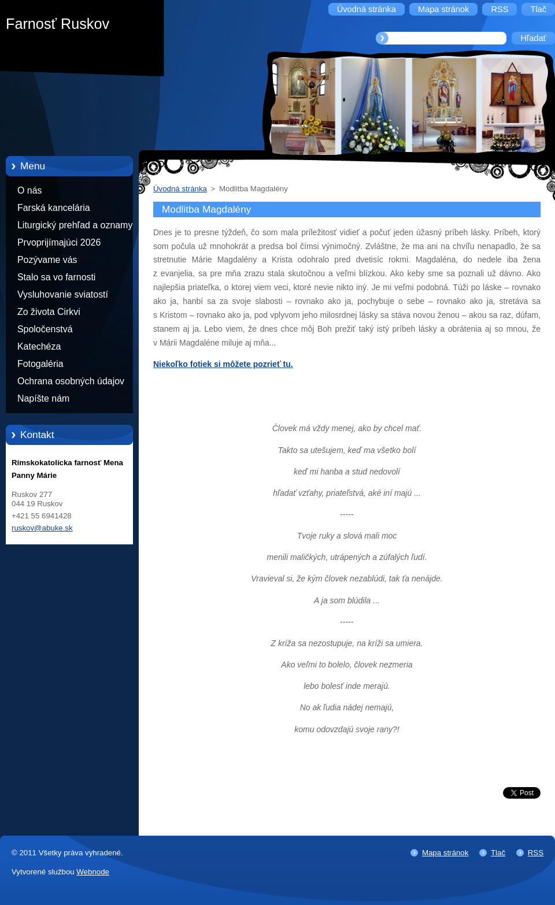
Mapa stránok (445, 852)
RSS (535, 852)
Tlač (498, 852)
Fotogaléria (40, 364)
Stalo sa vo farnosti (56, 277)
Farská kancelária (53, 208)
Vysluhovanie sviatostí (62, 294)
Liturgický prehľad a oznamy (74, 225)
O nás (29, 190)
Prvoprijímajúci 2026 (59, 242)
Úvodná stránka (180, 188)
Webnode (92, 871)
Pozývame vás (47, 260)
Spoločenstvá (45, 329)
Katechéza (39, 346)
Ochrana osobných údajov (70, 381)
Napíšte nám (43, 398)
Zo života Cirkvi (48, 312)
